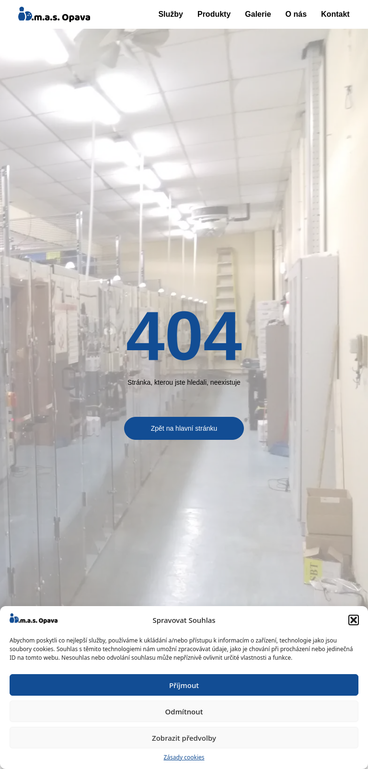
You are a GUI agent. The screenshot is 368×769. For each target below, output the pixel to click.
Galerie (258, 14)
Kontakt (335, 14)
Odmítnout (184, 711)
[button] (353, 620)
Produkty (213, 14)
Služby (170, 14)
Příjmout (184, 685)
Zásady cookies (184, 757)
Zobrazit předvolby (184, 738)
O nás (296, 14)
